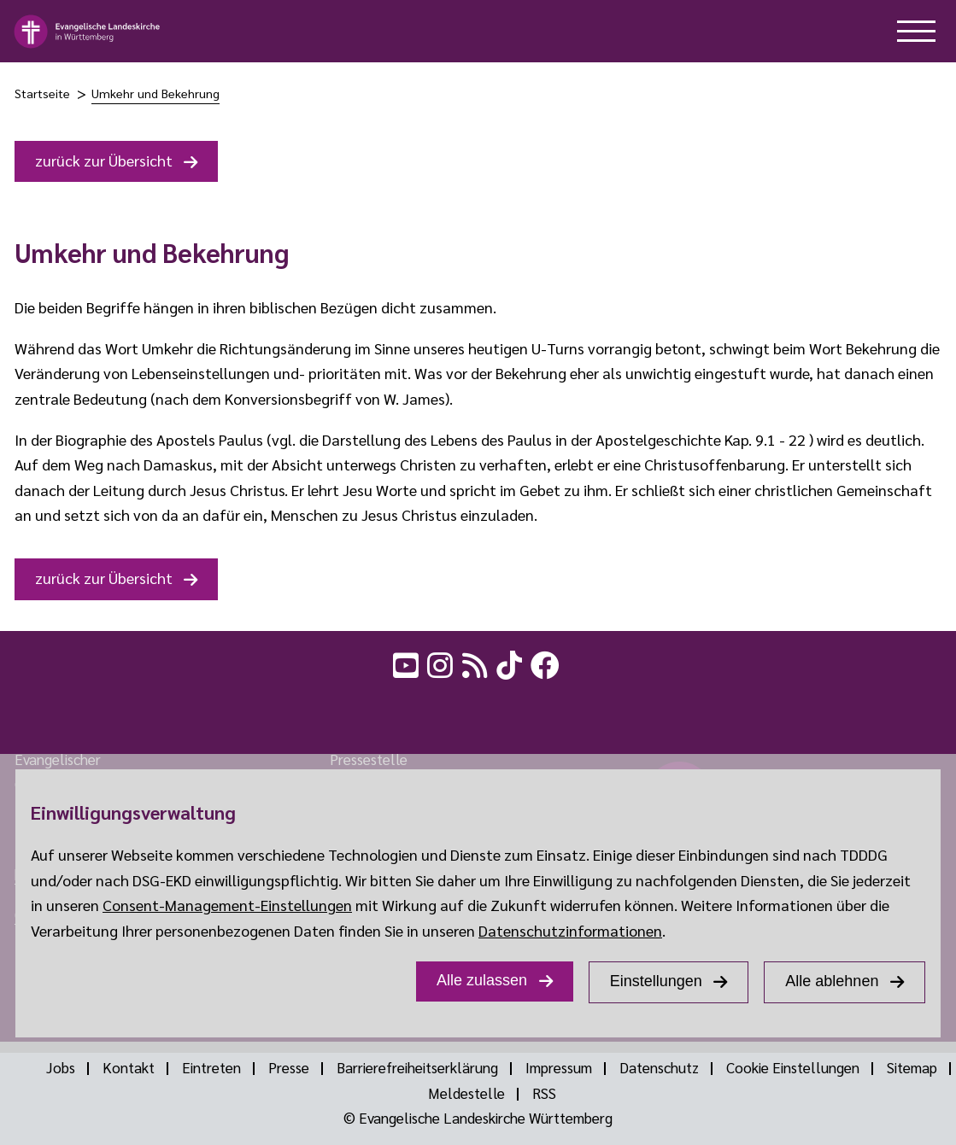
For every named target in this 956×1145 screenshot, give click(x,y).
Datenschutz (659, 1067)
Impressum (558, 1067)
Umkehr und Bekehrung (155, 93)
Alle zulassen (482, 980)
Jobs (60, 1067)
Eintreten (211, 1067)
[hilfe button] (916, 31)
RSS (544, 1093)
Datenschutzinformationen (570, 930)
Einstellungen (656, 981)
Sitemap (912, 1067)
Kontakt (129, 1067)
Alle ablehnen (831, 981)
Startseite (42, 93)
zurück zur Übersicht (104, 160)
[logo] (87, 32)
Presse (288, 1067)
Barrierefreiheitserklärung (417, 1067)
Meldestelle (466, 1093)
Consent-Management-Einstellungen (227, 904)
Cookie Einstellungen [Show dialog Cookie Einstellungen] (792, 1067)
